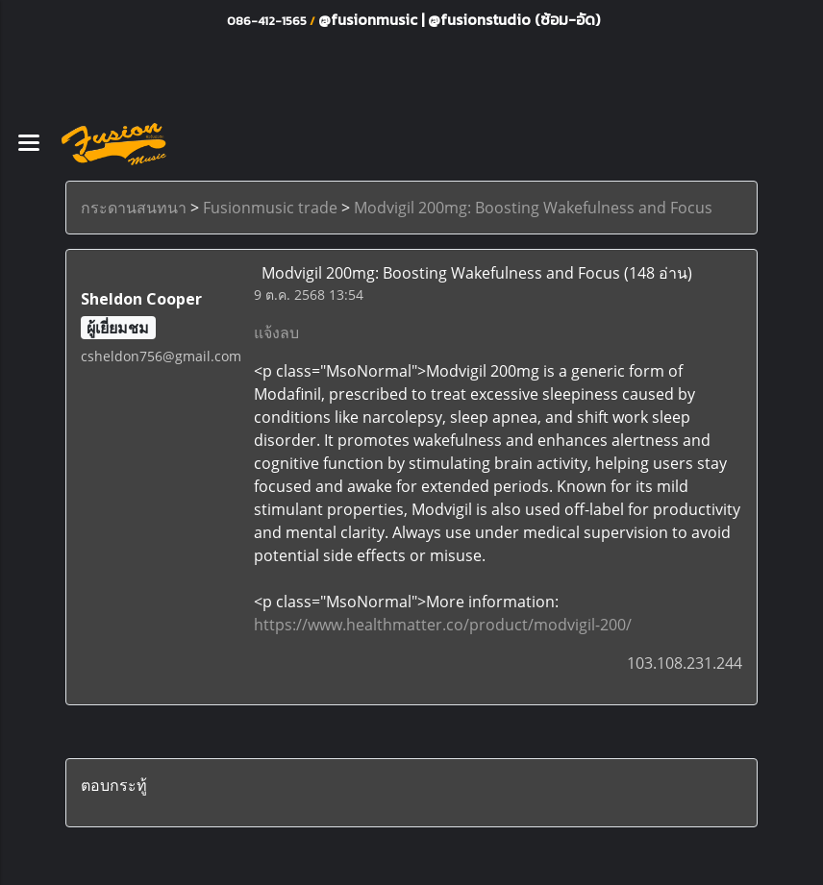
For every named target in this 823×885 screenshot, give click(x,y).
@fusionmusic (369, 19)
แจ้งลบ (276, 332)
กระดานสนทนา (134, 207)
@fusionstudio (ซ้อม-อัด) (514, 19)
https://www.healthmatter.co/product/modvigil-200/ (443, 624)
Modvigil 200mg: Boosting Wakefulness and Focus (533, 207)
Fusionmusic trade (270, 207)
